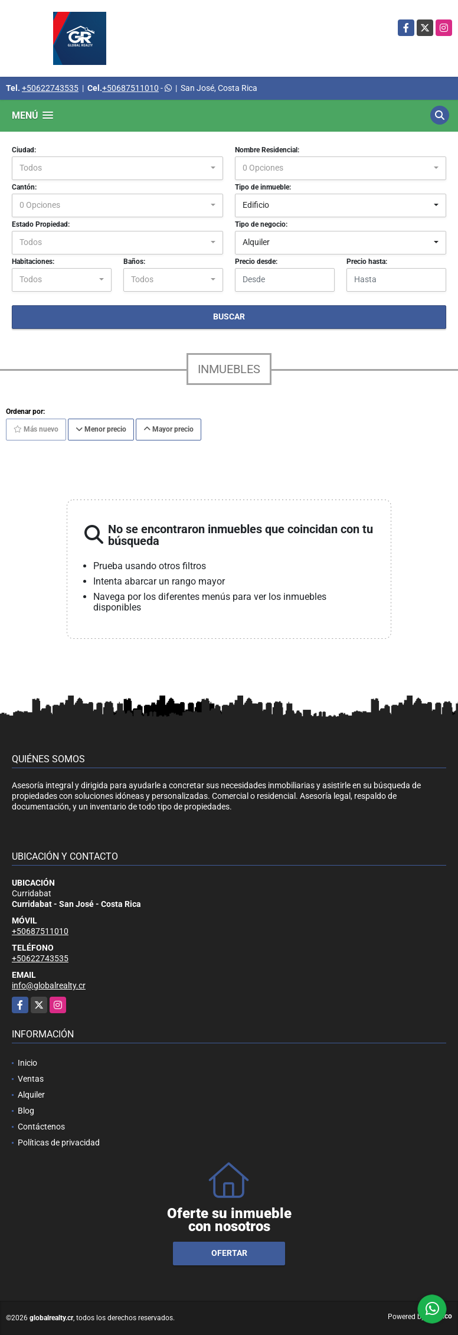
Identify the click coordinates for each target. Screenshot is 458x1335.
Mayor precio (168, 429)
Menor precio (101, 429)
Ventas (31, 1078)
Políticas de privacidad (59, 1142)
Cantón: (24, 187)
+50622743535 (50, 88)
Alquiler (31, 1094)
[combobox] (117, 168)
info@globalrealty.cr (49, 985)
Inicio (27, 1063)
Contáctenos (41, 1126)
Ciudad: (24, 150)
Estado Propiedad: (41, 224)
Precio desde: (256, 261)
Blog (26, 1110)
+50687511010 (130, 88)
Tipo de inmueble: (263, 187)
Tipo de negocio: (261, 224)
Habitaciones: (33, 261)
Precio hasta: (366, 261)
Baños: (134, 261)
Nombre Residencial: (267, 150)
